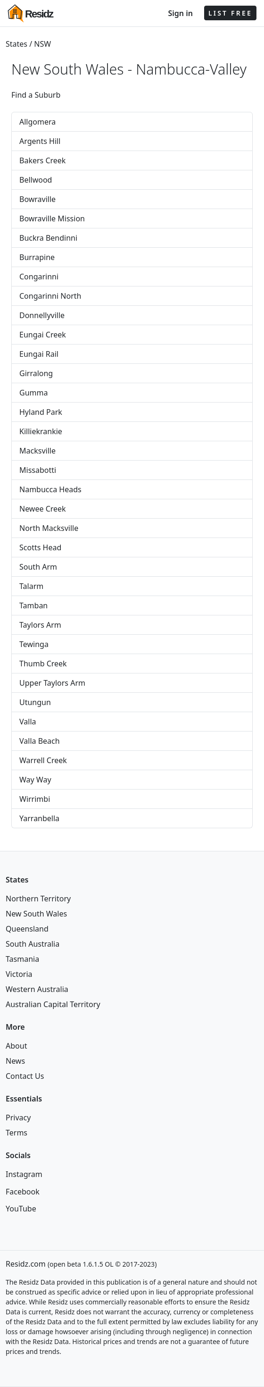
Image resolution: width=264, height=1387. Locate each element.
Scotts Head (40, 547)
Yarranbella (39, 818)
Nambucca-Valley (191, 69)
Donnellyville (42, 315)
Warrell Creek (43, 760)
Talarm (31, 586)
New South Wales (36, 913)
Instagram (24, 1174)
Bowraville (37, 199)
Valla (27, 721)
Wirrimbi (34, 799)
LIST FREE (230, 12)
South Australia (32, 944)
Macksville (37, 451)
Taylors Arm (40, 625)
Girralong (36, 373)
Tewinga (34, 644)
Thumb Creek (43, 663)
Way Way (35, 779)
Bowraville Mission (52, 218)
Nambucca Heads (50, 489)
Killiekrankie (40, 431)
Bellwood (35, 180)
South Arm (38, 567)
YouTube (21, 1208)
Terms (16, 1132)
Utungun (35, 702)
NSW (42, 44)
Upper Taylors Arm (52, 683)
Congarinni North (50, 296)
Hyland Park (40, 412)
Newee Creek (42, 509)
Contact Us (25, 1076)
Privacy (18, 1117)
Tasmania (22, 959)
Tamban (33, 605)
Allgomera (37, 122)
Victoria (19, 974)
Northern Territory (38, 898)
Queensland (27, 929)
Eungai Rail (38, 354)
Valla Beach (39, 741)
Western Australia (37, 989)
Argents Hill (39, 141)
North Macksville (48, 528)
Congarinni (38, 276)
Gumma (33, 392)
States (16, 44)
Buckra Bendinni (48, 238)
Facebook (23, 1191)
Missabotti (37, 470)
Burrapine (37, 257)
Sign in (180, 13)
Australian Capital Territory (53, 1004)
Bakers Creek (42, 160)
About (16, 1046)
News (15, 1061)
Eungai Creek (42, 334)
